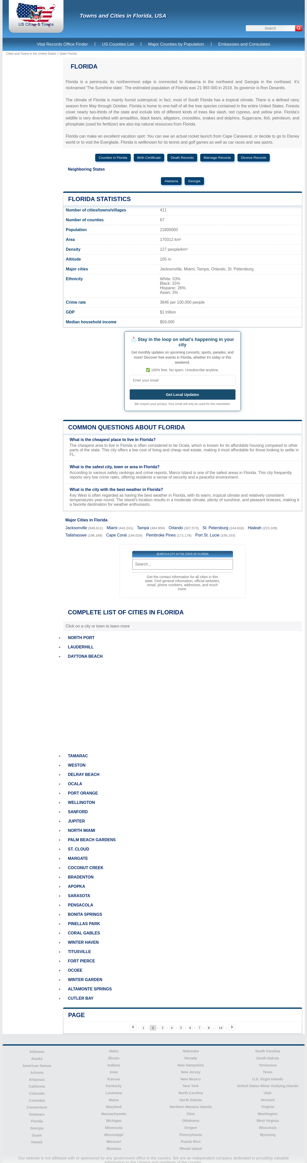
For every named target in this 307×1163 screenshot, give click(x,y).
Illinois (113, 1058)
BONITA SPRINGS (85, 914)
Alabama (171, 181)
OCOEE (75, 970)
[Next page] (231, 1027)
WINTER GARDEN (85, 980)
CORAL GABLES (84, 933)
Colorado (37, 1093)
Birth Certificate (149, 158)
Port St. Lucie (207, 535)
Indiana (114, 1065)
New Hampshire (191, 1065)
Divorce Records (253, 158)
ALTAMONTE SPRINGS (90, 989)
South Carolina (267, 1051)
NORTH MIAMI (81, 830)
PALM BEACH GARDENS (92, 840)
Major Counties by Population (176, 44)
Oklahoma (190, 1121)
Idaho (113, 1051)
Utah (267, 1093)
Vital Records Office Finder (62, 44)
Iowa (114, 1072)
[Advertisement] (182, 706)
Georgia (194, 181)
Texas (267, 1072)
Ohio (191, 1114)
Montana (114, 1149)
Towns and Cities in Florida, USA (123, 16)
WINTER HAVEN (83, 942)
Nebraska (191, 1051)
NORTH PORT (81, 638)
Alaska (37, 1059)
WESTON (77, 765)
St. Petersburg (215, 528)
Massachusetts (113, 1114)
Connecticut (37, 1107)
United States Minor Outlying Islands (267, 1086)
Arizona (36, 1073)
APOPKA (76, 886)
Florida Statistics (99, 199)
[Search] (298, 28)
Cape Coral (116, 535)
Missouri (114, 1142)
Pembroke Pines (161, 535)
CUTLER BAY (81, 998)
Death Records (182, 158)
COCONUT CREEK (86, 868)
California (37, 1086)
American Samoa (36, 1066)
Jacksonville (76, 528)
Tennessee (268, 1065)
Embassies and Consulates (244, 44)
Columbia (37, 1100)
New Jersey (190, 1072)
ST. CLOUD (78, 849)
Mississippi (113, 1135)
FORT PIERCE (81, 961)
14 (220, 1028)
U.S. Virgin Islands (267, 1079)
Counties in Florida (113, 158)
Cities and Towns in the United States (31, 53)
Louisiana (114, 1093)
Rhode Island (191, 1149)
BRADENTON (81, 877)
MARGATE (78, 858)
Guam (37, 1135)
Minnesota (113, 1128)
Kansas (114, 1079)
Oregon (190, 1128)
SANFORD (78, 812)
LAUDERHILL (81, 647)
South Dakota (267, 1058)
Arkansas (37, 1080)
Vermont (268, 1100)
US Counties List (118, 44)
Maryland (113, 1107)
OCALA (75, 784)
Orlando (175, 528)
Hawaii (36, 1142)
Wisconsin (268, 1128)
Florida (37, 1121)
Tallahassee (76, 535)
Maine (114, 1100)
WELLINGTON (81, 802)
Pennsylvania (191, 1135)
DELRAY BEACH (83, 774)
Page (76, 1015)
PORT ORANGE (83, 793)
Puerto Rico (191, 1142)
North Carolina (191, 1093)
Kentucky (114, 1086)
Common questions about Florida (126, 427)
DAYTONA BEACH (85, 656)
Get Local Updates (182, 394)
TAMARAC (78, 756)
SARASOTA (79, 896)
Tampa (143, 528)
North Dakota (191, 1100)
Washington (268, 1114)
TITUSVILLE (79, 952)
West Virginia (268, 1121)
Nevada (190, 1058)
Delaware (37, 1114)
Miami (112, 528)
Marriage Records (217, 158)
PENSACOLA (80, 905)
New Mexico (191, 1079)
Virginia (267, 1107)
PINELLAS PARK (84, 924)
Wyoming (268, 1135)
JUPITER (76, 821)
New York (191, 1086)
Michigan (113, 1121)
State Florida (68, 53)
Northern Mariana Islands (190, 1107)
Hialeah (254, 528)
